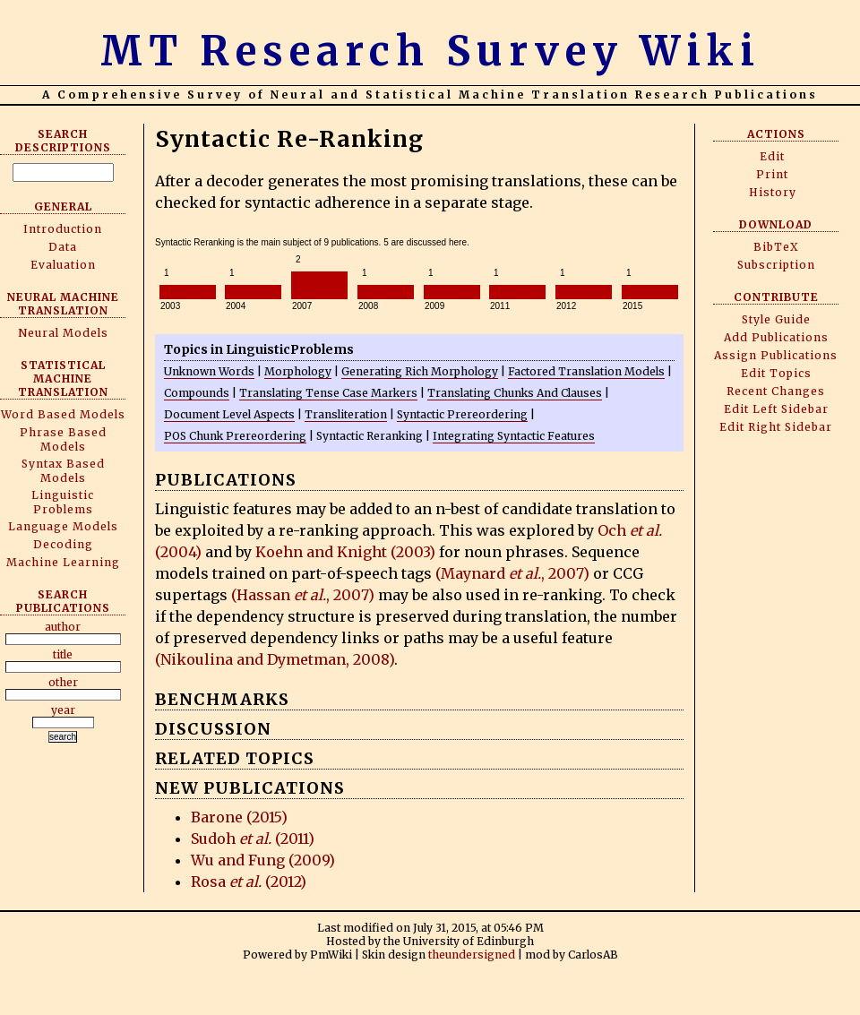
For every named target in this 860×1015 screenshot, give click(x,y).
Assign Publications (776, 355)
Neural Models (63, 333)
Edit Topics (776, 373)
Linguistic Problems (62, 502)
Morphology (297, 371)
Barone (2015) (239, 817)
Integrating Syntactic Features (514, 436)
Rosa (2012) (248, 881)
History (772, 192)
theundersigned (471, 954)
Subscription (776, 264)
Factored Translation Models (586, 371)
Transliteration (346, 414)
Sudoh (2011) (252, 838)
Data (62, 247)
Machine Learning (63, 562)
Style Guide (776, 319)
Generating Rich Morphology (419, 371)
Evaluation (63, 264)
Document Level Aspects (229, 414)
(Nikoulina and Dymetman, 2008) (274, 659)
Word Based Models (63, 414)
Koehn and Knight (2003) (345, 552)
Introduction (62, 229)
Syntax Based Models (63, 471)
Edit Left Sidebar (776, 409)
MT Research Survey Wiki (430, 51)
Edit (772, 156)
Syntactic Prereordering (462, 414)
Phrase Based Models (63, 439)
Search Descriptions (63, 140)
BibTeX (776, 247)
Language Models (63, 526)
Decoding (63, 544)
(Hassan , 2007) (302, 595)
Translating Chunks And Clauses (514, 393)
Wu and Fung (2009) (263, 860)
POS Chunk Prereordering (235, 436)
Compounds (196, 393)
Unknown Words (209, 371)
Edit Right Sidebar (775, 427)
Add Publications (776, 337)
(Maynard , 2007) (512, 573)
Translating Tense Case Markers (328, 393)
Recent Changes (776, 391)
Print (772, 174)
